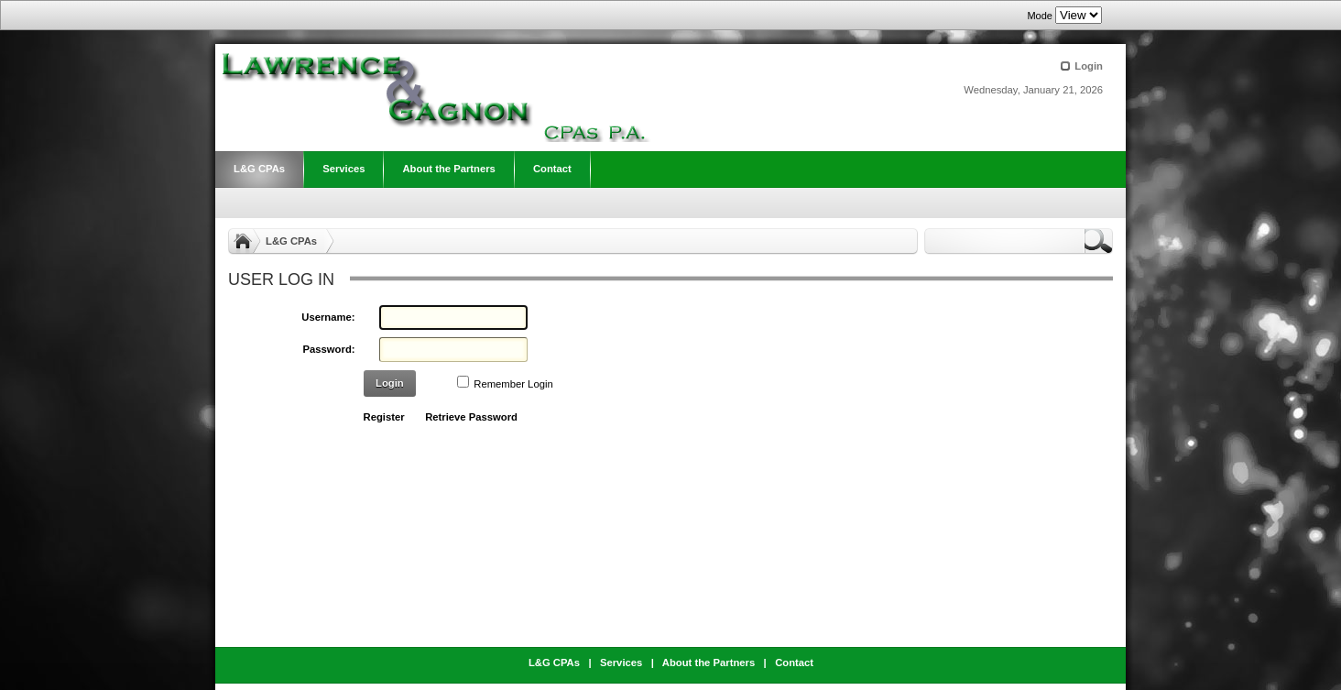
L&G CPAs (291, 240)
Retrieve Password (471, 416)
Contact (794, 662)
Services (621, 662)
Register (384, 416)
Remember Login (513, 383)
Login (1088, 65)
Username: (327, 317)
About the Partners (708, 662)
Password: (329, 349)
